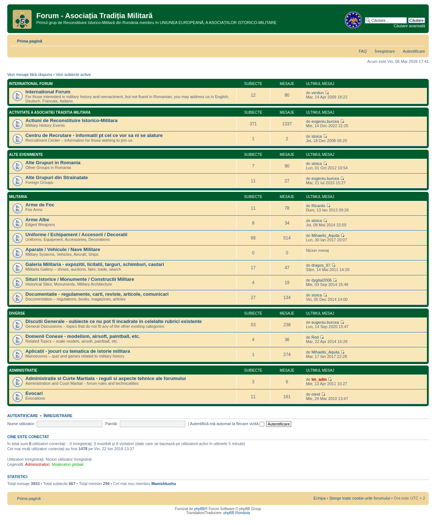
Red (315, 337)
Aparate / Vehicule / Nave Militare (62, 249)
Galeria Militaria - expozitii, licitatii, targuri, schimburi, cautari (94, 264)
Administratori (37, 464)
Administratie (23, 370)
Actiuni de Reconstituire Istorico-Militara (71, 120)
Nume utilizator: (21, 423)
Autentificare (414, 51)
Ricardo (318, 205)
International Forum (31, 84)
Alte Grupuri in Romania (53, 162)
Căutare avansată (409, 26)
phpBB (199, 509)
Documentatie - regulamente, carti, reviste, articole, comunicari (96, 294)
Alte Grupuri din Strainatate (56, 177)
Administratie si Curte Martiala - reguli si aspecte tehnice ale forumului (105, 378)
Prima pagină (29, 41)
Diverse (17, 313)
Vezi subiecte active (73, 74)
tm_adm (319, 379)
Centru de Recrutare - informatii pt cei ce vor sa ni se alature (94, 135)
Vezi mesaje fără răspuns (29, 74)
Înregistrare (385, 51)
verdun (317, 92)
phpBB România (236, 513)
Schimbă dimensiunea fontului (420, 39)
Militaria (18, 197)
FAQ (363, 51)
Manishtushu (163, 483)
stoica (316, 136)
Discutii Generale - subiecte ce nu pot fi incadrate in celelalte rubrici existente (113, 321)
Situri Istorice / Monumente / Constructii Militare (79, 279)
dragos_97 (320, 265)
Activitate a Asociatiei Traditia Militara (49, 112)
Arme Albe (37, 219)
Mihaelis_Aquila (325, 235)
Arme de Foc (39, 204)
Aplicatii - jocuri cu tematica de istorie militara (77, 351)
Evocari (34, 393)
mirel (315, 394)
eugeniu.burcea (325, 121)
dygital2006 (321, 280)
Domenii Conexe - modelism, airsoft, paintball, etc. (82, 336)
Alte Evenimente (26, 155)
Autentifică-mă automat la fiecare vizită (227, 423)
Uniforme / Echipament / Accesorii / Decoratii (76, 234)
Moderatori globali (67, 464)
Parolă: (111, 423)
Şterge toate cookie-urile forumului (359, 498)
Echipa (319, 498)
